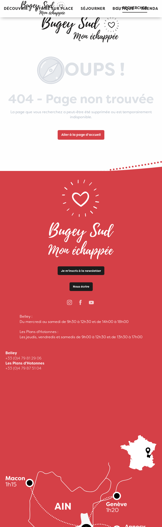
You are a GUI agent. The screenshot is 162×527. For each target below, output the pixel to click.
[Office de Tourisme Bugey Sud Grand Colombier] (81, 27)
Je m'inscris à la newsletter (81, 271)
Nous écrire (81, 286)
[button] (93, 9)
